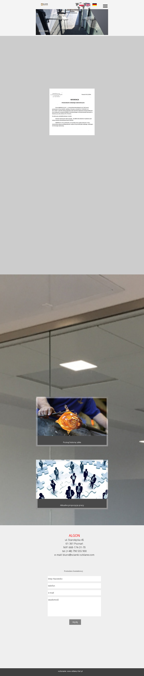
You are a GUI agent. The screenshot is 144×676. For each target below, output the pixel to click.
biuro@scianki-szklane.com (78, 554)
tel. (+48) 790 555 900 (74, 551)
